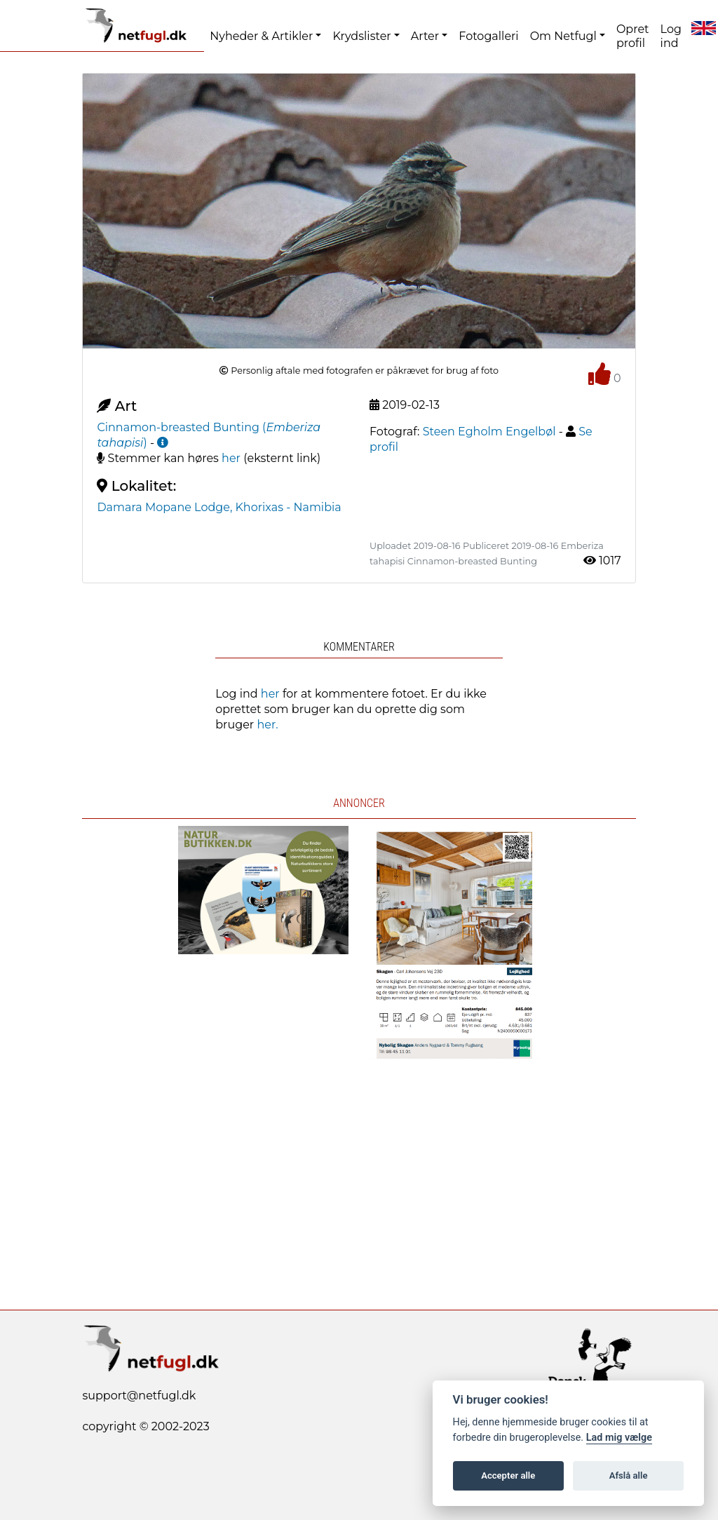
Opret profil (632, 36)
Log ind (671, 36)
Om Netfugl (563, 36)
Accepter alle (508, 1475)
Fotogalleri (488, 36)
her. (267, 724)
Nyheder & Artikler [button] (261, 36)
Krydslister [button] (361, 36)
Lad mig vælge (619, 1438)
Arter (425, 36)
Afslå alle (628, 1475)
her (231, 458)
